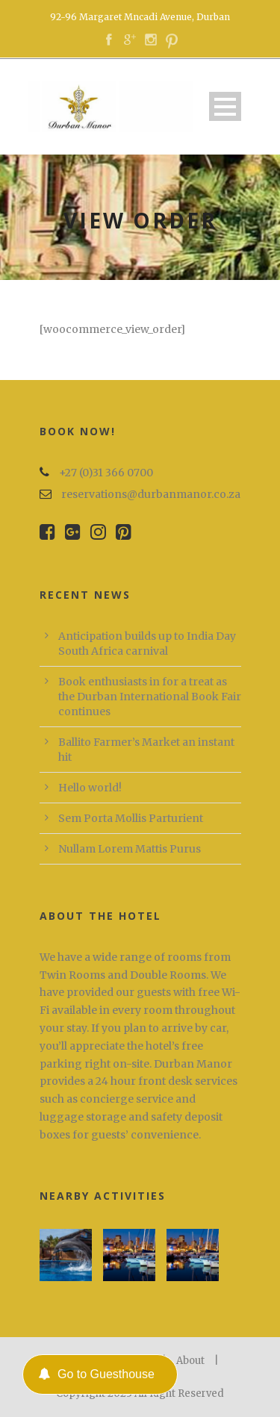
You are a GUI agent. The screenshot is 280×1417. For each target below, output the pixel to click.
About (190, 1360)
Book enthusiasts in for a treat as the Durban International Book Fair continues (149, 696)
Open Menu (225, 106)
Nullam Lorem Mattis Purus (129, 849)
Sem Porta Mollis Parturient (130, 818)
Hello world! (90, 787)
